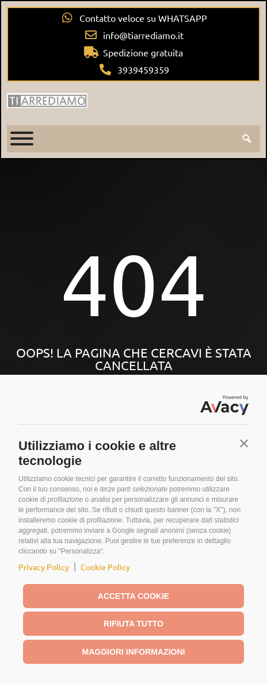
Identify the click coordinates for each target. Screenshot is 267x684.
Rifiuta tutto (133, 623)
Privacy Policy (43, 567)
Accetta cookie (133, 596)
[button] (244, 443)
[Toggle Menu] (21, 138)
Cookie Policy (105, 567)
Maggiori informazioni (133, 651)
